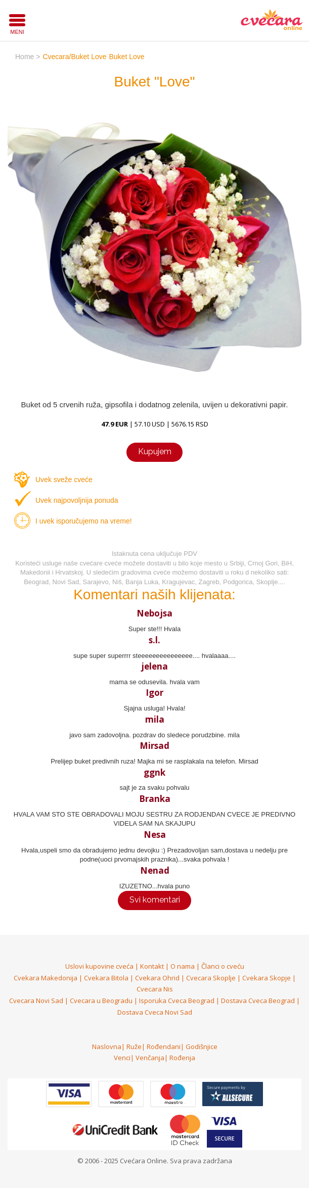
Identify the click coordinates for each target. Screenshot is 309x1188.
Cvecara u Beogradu (101, 1000)
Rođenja (182, 1057)
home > (27, 57)
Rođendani (164, 1046)
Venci (122, 1057)
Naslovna (106, 1046)
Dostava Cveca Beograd (258, 1000)
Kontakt (152, 966)
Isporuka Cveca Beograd (176, 1000)
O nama (182, 966)
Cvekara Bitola (106, 977)
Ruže (134, 1046)
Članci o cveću (222, 966)
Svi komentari (154, 900)
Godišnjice (201, 1046)
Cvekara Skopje (266, 977)
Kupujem (154, 451)
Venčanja (150, 1057)
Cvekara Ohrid (157, 977)
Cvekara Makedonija (45, 977)
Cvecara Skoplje (211, 977)
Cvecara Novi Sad (36, 1000)
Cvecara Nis (155, 988)
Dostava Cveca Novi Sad (154, 1012)
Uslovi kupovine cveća (99, 966)
